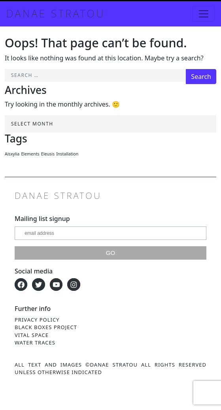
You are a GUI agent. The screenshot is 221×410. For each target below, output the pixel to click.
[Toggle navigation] (204, 14)
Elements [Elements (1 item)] (30, 154)
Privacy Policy (37, 319)
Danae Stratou (55, 13)
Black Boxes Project (46, 327)
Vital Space (32, 335)
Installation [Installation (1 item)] (67, 154)
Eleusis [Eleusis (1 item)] (48, 154)
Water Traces (35, 342)
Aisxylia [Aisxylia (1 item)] (12, 154)
